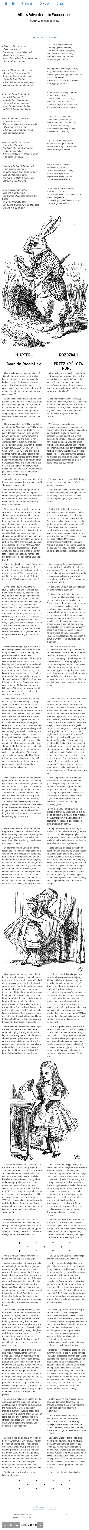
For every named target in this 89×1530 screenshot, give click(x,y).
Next (52, 37)
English (28, 3)
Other (61, 3)
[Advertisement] (44, 26)
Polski (46, 3)
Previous (38, 37)
